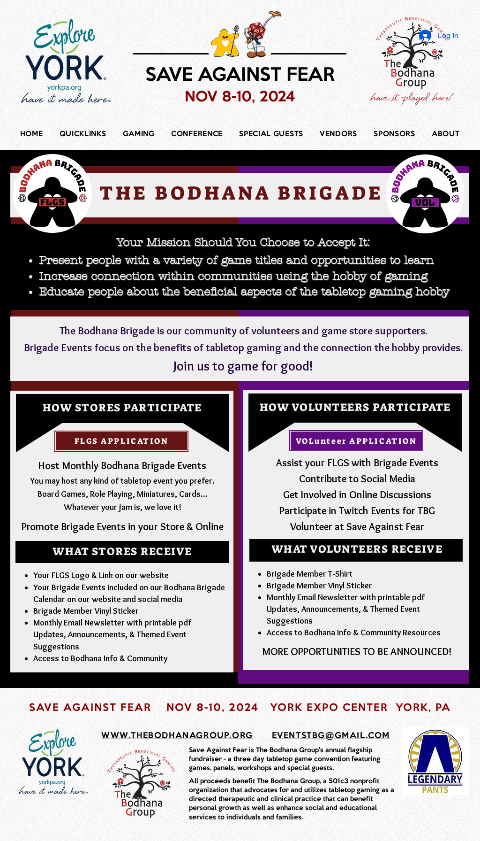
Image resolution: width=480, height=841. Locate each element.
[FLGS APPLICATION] (121, 441)
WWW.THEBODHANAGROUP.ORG (177, 736)
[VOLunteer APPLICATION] (356, 441)
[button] (82, 135)
